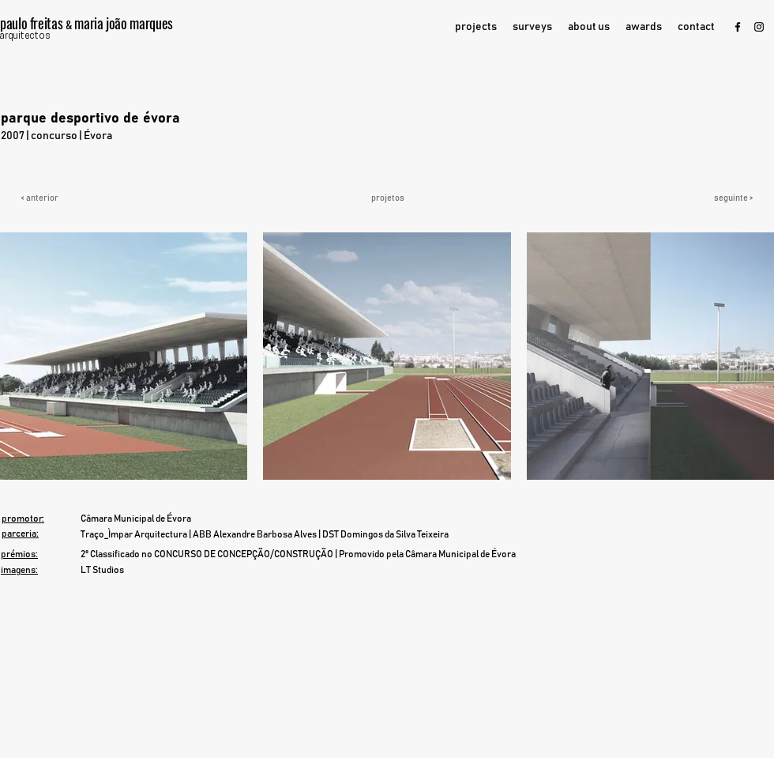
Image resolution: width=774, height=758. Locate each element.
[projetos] (388, 198)
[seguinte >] (707, 198)
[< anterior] (77, 198)
